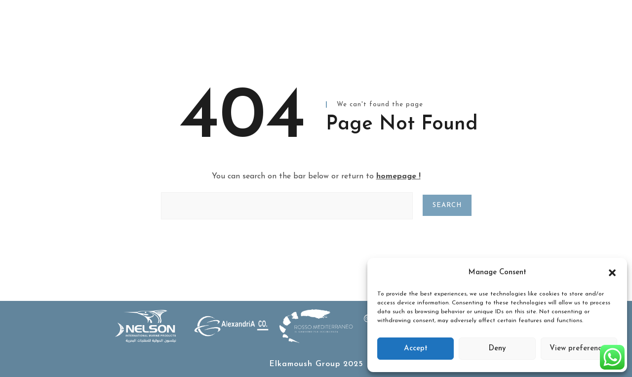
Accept (416, 348)
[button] (612, 273)
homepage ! (398, 176)
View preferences (579, 348)
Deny (497, 348)
